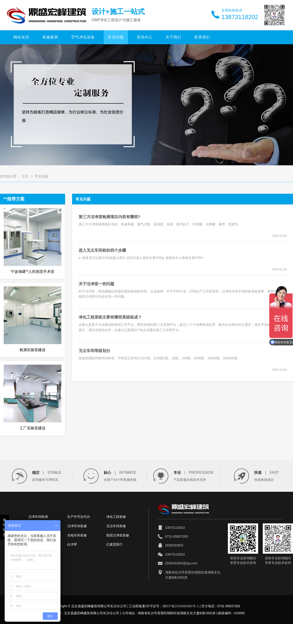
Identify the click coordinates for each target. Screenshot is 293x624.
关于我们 (173, 37)
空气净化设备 (83, 37)
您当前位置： (10, 176)
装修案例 (50, 37)
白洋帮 (72, 544)
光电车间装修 (77, 535)
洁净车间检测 (38, 517)
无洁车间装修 (116, 526)
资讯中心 (145, 37)
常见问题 (116, 37)
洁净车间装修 (77, 526)
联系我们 (202, 37)
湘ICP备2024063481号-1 (181, 606)
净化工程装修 (116, 517)
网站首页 (21, 37)
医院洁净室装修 (117, 535)
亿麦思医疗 (114, 544)
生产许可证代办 (78, 517)
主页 (25, 176)
